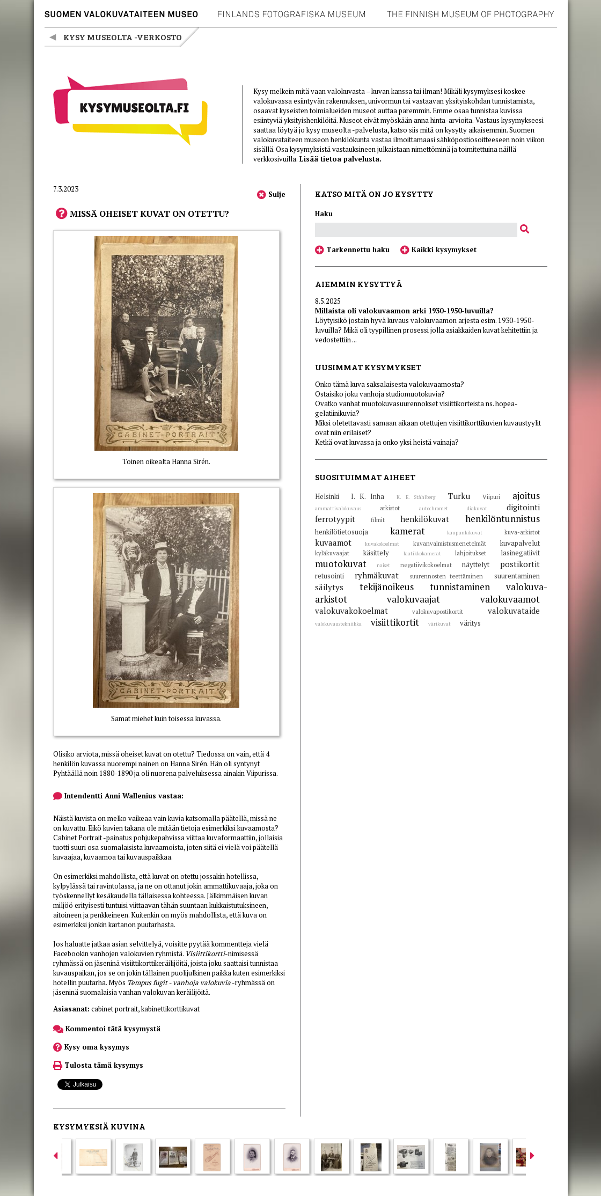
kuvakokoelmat (382, 544)
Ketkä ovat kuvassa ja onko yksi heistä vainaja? (387, 442)
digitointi (523, 507)
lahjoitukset (470, 553)
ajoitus (526, 495)
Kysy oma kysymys (91, 1047)
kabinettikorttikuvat (170, 1009)
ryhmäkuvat (377, 575)
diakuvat (477, 508)
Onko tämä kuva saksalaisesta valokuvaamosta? (389, 384)
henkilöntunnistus (502, 518)
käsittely (376, 552)
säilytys (329, 587)
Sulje (271, 194)
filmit (378, 520)
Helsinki (327, 496)
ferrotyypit (335, 518)
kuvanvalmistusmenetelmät (449, 543)
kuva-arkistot (522, 532)
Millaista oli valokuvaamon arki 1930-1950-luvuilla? (404, 310)
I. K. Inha (367, 496)
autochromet (433, 508)
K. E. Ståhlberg (416, 497)
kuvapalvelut (520, 543)
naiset (383, 565)
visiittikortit (395, 622)
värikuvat (439, 624)
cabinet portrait (114, 1009)
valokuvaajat (413, 599)
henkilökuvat (424, 518)
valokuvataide (514, 610)
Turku (459, 495)
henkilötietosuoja (341, 532)
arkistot (390, 508)
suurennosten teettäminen (446, 576)
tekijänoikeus (387, 587)
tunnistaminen (460, 587)
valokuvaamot (510, 599)
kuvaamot (333, 542)
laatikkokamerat (422, 554)
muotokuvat (341, 563)
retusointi (329, 576)
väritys (470, 623)
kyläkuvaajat (332, 553)
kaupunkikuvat (464, 533)
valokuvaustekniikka (338, 624)
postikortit (520, 564)
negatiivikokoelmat (426, 565)
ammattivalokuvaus (338, 508)
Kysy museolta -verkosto (122, 36)
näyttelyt (475, 564)
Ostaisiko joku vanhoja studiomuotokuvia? (380, 394)
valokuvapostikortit (437, 611)
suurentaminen (517, 576)
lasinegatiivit (520, 552)
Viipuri (491, 497)
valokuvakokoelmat (351, 610)
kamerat (407, 531)
